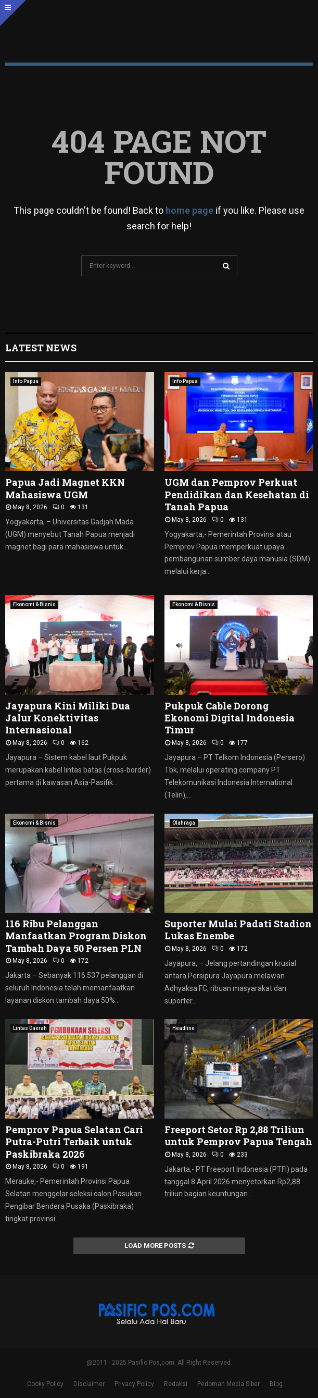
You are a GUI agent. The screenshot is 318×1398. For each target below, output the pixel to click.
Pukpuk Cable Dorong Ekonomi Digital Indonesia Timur (229, 718)
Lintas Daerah (30, 1028)
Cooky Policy (45, 1384)
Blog (276, 1384)
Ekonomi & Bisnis (34, 604)
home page (189, 210)
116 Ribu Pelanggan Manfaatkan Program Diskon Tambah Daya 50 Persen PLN (76, 935)
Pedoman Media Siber (228, 1384)
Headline (183, 1028)
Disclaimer (89, 1384)
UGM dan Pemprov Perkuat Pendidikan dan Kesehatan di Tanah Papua (236, 494)
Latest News (41, 347)
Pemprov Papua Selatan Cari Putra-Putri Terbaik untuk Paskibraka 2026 (74, 1141)
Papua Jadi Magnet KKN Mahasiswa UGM (65, 488)
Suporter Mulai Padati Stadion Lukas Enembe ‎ (238, 929)
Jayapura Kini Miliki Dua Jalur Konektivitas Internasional (67, 718)
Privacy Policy (134, 1384)
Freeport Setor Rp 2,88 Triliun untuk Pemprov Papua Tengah (238, 1135)
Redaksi (175, 1384)
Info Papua (26, 381)
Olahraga (183, 823)
